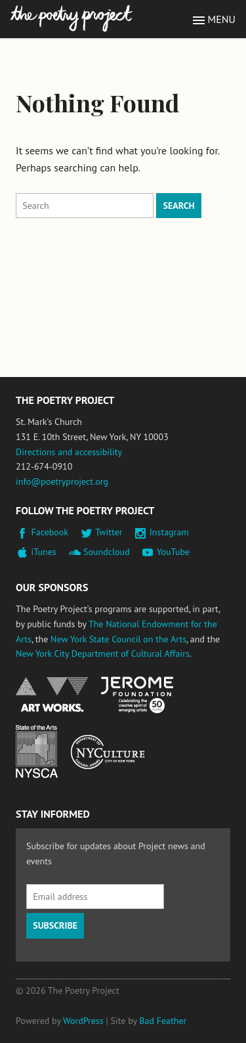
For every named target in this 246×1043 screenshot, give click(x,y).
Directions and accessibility (69, 452)
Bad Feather (162, 1021)
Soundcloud (106, 552)
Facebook (50, 532)
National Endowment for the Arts (52, 694)
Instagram (169, 532)
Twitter (108, 532)
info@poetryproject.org (62, 481)
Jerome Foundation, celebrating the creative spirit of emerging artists (137, 695)
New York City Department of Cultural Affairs (103, 653)
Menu (222, 19)
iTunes (43, 552)
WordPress (83, 1021)
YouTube (173, 552)
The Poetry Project (71, 18)
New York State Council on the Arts (118, 639)
